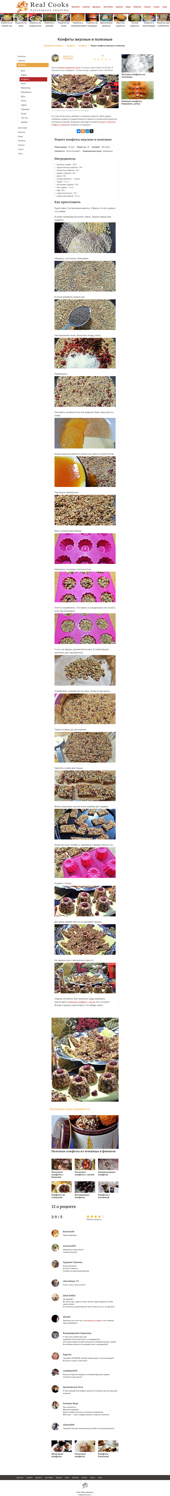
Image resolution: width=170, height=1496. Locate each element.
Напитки (137, 7)
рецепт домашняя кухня (69, 67)
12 (102, 56)
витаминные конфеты (93, 1320)
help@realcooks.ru (85, 1495)
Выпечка (76, 7)
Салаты (147, 7)
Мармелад (25, 88)
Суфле (24, 105)
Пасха (23, 101)
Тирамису (25, 109)
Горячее (86, 7)
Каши (128, 7)
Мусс (23, 96)
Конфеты (25, 79)
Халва (23, 113)
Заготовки (108, 7)
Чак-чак (24, 118)
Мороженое (26, 92)
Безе (23, 71)
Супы (164, 7)
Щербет (24, 122)
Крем (23, 83)
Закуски (119, 7)
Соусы (157, 7)
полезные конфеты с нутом (81, 1002)
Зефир (24, 75)
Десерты (97, 7)
